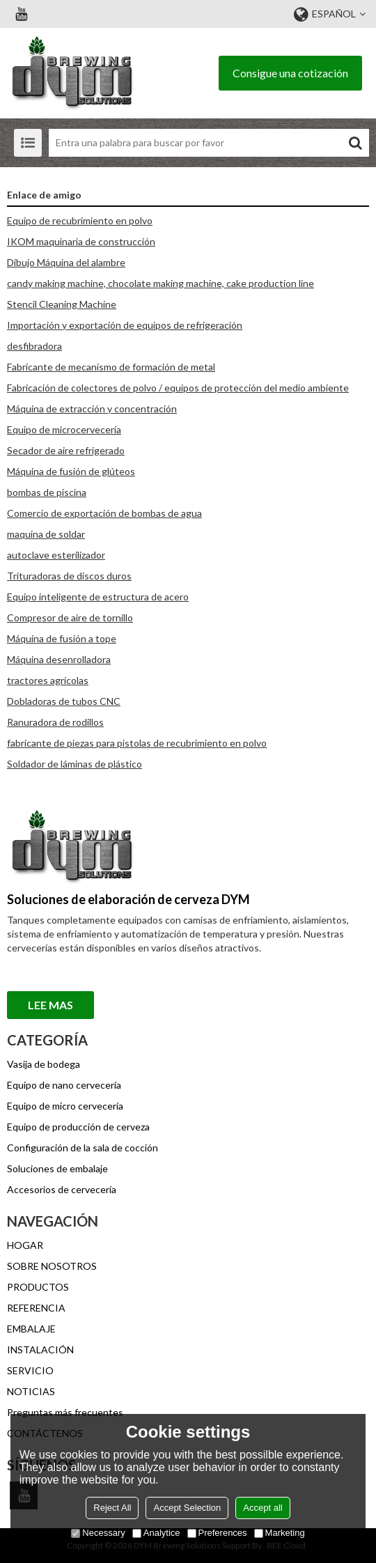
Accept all (262, 1507)
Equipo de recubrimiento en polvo (79, 220)
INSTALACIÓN (40, 1349)
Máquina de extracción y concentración (92, 408)
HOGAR (25, 1245)
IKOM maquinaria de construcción (81, 241)
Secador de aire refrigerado (66, 450)
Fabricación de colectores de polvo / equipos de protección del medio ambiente (178, 388)
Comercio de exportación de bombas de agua (104, 513)
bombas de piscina (46, 492)
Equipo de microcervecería (64, 429)
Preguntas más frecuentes (65, 1412)
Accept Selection (187, 1507)
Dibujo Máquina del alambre (66, 262)
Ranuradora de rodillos (55, 722)
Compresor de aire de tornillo (70, 617)
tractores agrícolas (47, 680)
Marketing (279, 1532)
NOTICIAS (31, 1391)
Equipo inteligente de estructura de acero (98, 596)
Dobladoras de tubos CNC (63, 701)
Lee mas (50, 1004)
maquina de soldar (46, 534)
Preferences (217, 1532)
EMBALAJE (31, 1329)
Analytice (156, 1532)
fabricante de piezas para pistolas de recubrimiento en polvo (137, 743)
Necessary (98, 1532)
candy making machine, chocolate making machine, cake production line (160, 283)
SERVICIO (30, 1370)
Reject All (112, 1507)
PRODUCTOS (38, 1287)
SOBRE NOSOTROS (52, 1266)
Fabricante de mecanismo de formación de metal (111, 367)
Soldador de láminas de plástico (74, 764)
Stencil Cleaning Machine (61, 304)
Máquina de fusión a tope (61, 638)
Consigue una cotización (290, 72)
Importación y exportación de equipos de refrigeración (124, 325)
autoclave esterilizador (56, 555)
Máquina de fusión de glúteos (71, 471)
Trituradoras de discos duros (69, 576)
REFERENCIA (36, 1308)
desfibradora (34, 346)
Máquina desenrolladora (59, 659)
